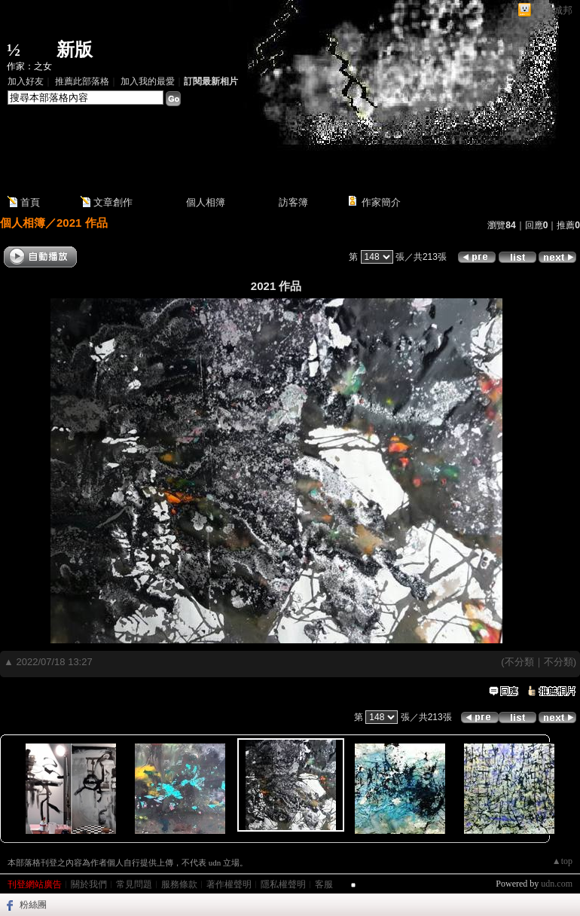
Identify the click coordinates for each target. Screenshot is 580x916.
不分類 (519, 661)
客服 (324, 884)
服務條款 (179, 884)
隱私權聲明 (283, 884)
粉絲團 (33, 904)
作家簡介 (381, 202)
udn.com (556, 883)
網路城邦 (552, 10)
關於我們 (89, 884)
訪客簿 (293, 202)
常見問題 (134, 884)
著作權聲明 (229, 884)
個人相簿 (205, 202)
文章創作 (113, 202)
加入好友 (26, 81)
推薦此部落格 (82, 81)
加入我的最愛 (148, 81)
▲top (562, 861)
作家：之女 (29, 66)
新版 (74, 50)
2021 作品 (82, 222)
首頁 (30, 202)
